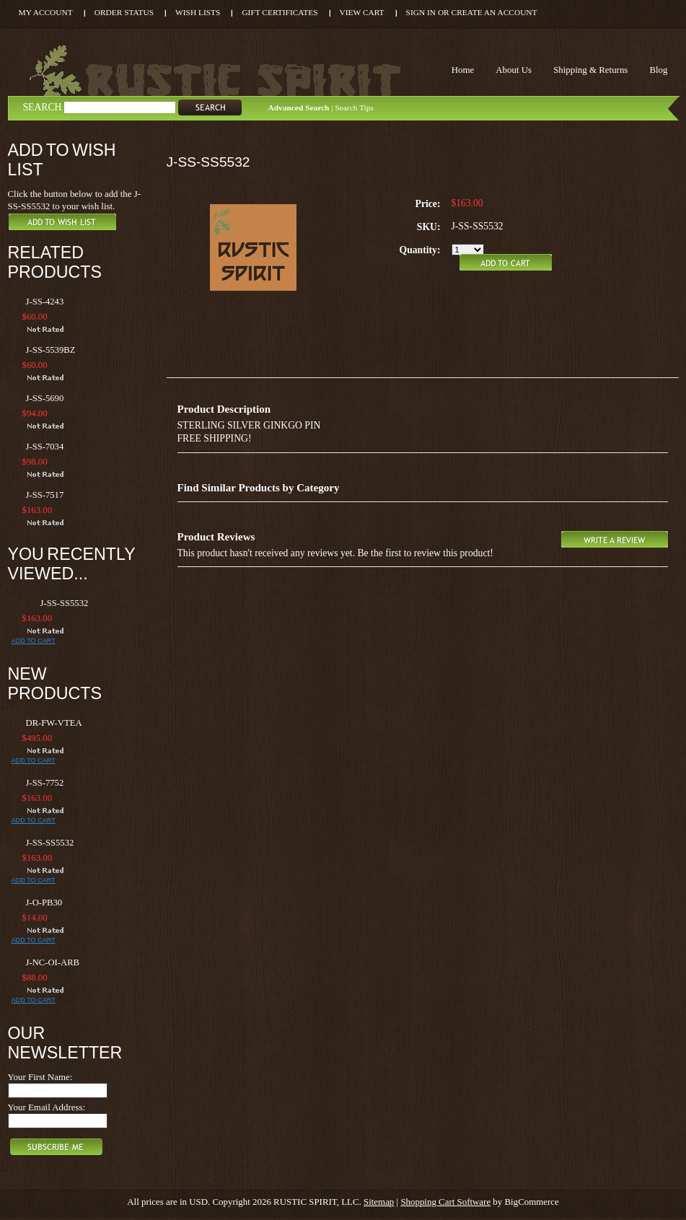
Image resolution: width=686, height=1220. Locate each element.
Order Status (124, 12)
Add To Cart (34, 640)
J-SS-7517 (45, 495)
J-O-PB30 (44, 903)
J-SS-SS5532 (64, 603)
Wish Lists (197, 12)
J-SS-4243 (45, 302)
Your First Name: (40, 1076)
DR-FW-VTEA (54, 723)
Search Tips (354, 107)
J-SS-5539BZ (51, 350)
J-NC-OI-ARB (53, 962)
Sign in (421, 12)
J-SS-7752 (45, 783)
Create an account (494, 12)
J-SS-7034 (45, 447)
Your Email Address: (47, 1107)
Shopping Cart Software (445, 1201)
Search (42, 107)
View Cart (362, 12)
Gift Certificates (279, 12)
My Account (46, 12)
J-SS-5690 (45, 398)
